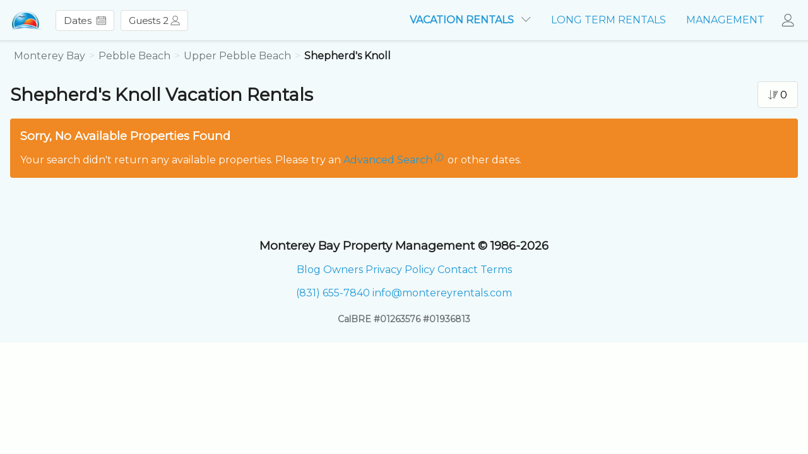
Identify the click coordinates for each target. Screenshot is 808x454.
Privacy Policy (400, 270)
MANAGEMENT (725, 20)
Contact (457, 270)
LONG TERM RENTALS (608, 20)
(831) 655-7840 (333, 293)
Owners (343, 270)
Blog (309, 270)
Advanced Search (387, 160)
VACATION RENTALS (470, 20)
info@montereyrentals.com (442, 293)
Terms (496, 270)
